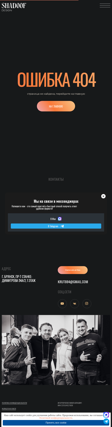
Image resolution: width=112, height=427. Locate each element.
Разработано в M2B (9, 408)
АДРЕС (6, 268)
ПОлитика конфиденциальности (14, 403)
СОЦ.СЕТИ (64, 291)
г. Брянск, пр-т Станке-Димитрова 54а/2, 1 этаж (18, 278)
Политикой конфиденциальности (55, 418)
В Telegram (56, 226)
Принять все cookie (56, 422)
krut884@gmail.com (73, 281)
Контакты (56, 179)
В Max (56, 219)
